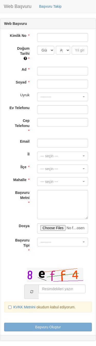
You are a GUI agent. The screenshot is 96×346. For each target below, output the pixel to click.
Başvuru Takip (50, 6)
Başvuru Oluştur (48, 327)
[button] (62, 96)
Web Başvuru (17, 6)
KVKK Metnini (24, 307)
